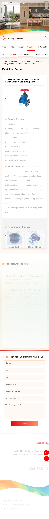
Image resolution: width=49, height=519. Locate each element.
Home (6, 61)
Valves (19, 64)
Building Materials (8, 64)
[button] (5, 98)
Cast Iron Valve (29, 64)
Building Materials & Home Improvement (26, 61)
